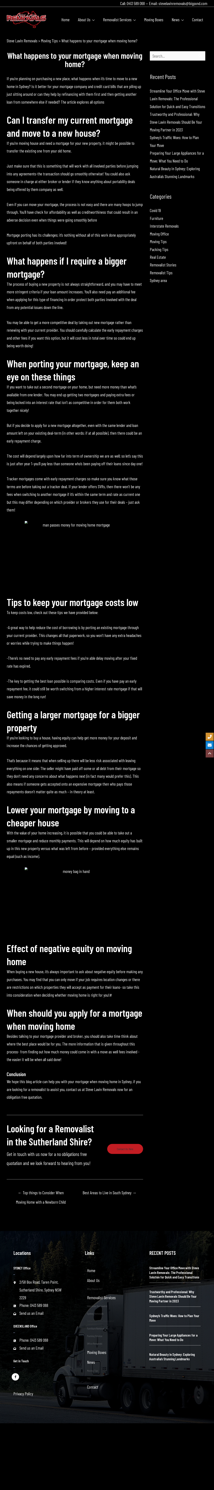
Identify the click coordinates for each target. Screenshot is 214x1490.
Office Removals (94, 1343)
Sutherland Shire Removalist (100, 1320)
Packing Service (94, 1336)
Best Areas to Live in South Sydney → (109, 1192)
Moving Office (159, 233)
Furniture (156, 218)
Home (91, 1270)
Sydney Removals (95, 1313)
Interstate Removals (164, 225)
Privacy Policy (23, 1393)
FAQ (88, 1378)
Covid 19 (155, 210)
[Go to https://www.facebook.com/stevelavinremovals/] (15, 1377)
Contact (92, 1386)
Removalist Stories (163, 264)
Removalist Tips (161, 272)
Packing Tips (159, 249)
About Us (93, 1280)
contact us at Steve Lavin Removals (91, 1089)
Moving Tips (158, 241)
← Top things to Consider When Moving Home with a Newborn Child (41, 1194)
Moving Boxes (96, 1352)
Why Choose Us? (94, 1288)
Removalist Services (101, 1297)
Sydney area (158, 280)
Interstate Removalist (97, 1306)
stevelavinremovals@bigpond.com (182, 3)
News (91, 1362)
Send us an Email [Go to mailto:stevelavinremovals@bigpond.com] (31, 1313)
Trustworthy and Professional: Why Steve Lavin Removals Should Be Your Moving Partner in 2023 (176, 122)
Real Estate (158, 257)
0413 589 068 (136, 3)
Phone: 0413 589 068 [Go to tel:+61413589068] (33, 1305)
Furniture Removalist (97, 1328)
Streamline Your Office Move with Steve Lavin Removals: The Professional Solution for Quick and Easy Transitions (177, 98)
